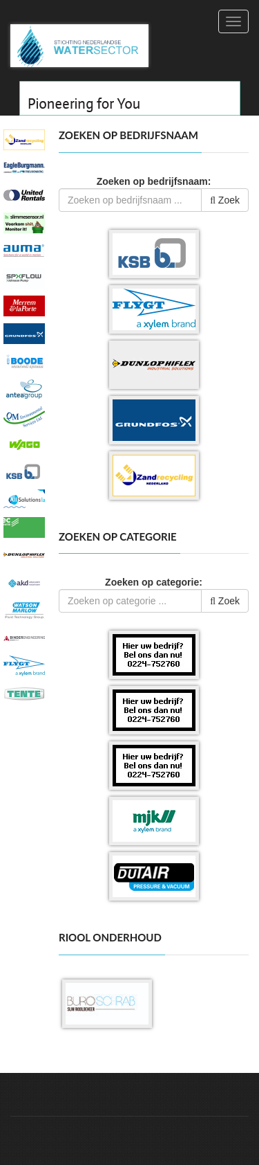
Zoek (225, 200)
